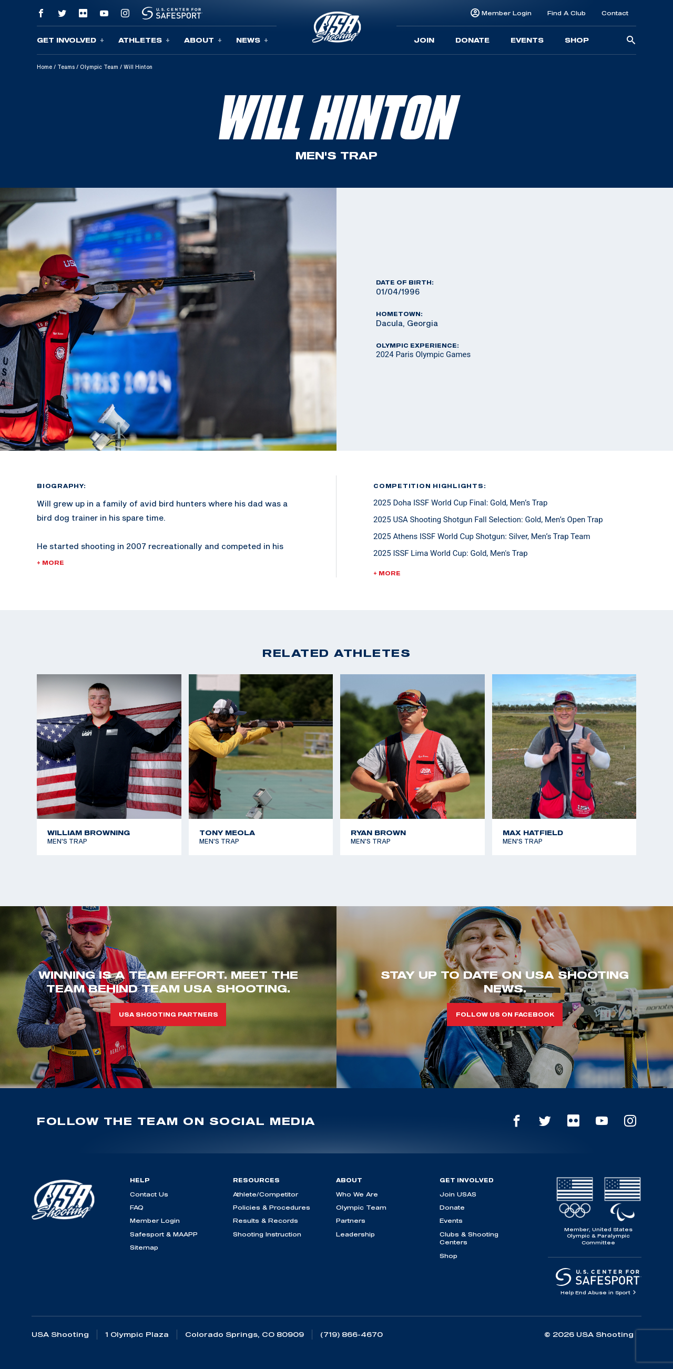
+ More (50, 563)
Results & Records (265, 1220)
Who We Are (357, 1194)
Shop (577, 40)
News (252, 40)
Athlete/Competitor (265, 1194)
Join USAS (458, 1194)
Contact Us (149, 1194)
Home (44, 67)
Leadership (355, 1234)
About (203, 40)
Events (527, 40)
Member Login (507, 13)
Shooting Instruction (267, 1234)
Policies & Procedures (271, 1207)
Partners (350, 1220)
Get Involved (70, 40)
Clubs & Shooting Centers (469, 1238)
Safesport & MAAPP (164, 1234)
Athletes (144, 40)
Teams (66, 67)
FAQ (137, 1207)
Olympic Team (99, 67)
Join (424, 40)
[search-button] (631, 41)
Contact (614, 12)
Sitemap (144, 1247)
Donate (472, 40)
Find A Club (566, 12)
